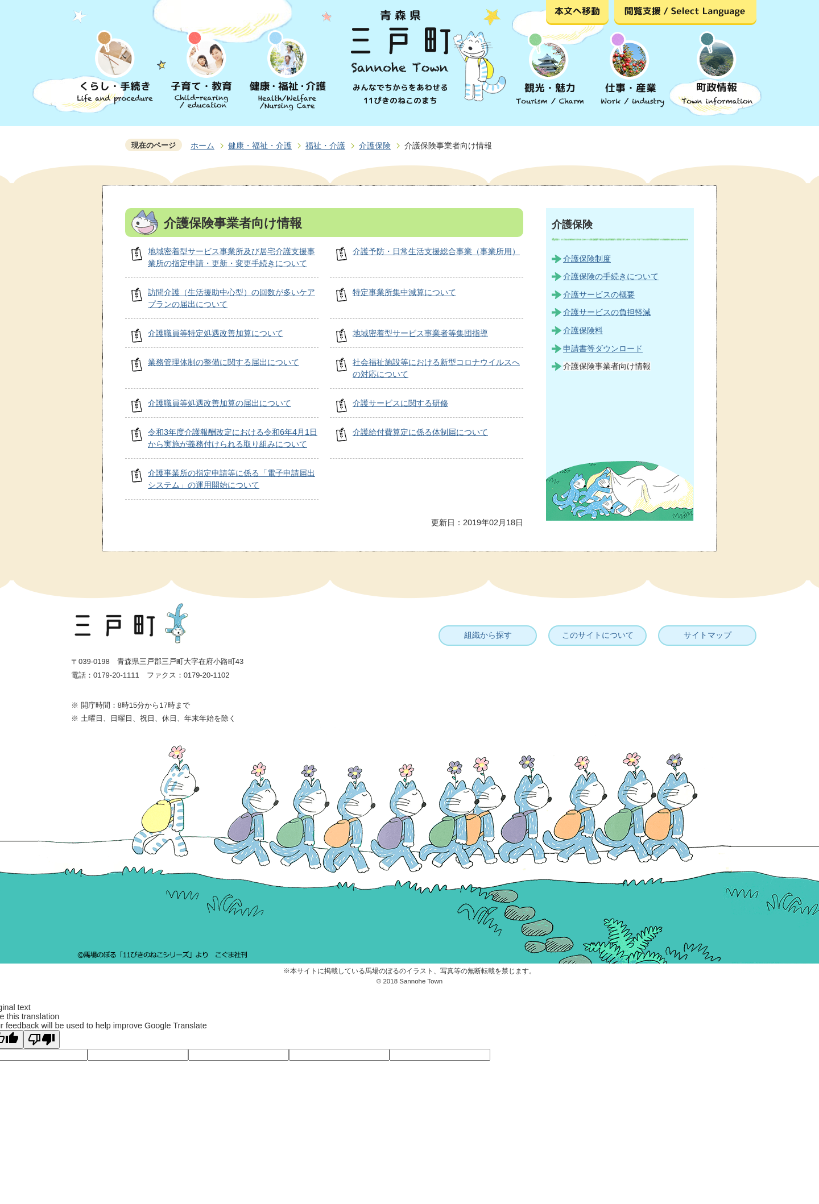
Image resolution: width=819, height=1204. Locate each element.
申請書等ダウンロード (603, 348)
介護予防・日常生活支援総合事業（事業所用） (436, 251)
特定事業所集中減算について (404, 292)
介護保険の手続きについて (611, 276)
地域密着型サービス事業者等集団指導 (420, 333)
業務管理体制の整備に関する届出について (223, 362)
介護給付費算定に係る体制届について (420, 432)
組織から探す (488, 635)
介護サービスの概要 (599, 294)
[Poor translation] (41, 1039)
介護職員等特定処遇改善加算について (215, 333)
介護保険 (375, 145)
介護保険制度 (587, 258)
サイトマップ (707, 635)
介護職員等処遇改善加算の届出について (219, 403)
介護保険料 (583, 330)
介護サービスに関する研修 (400, 403)
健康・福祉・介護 (260, 145)
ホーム (202, 145)
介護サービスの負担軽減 (607, 312)
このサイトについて (598, 635)
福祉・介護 (325, 145)
